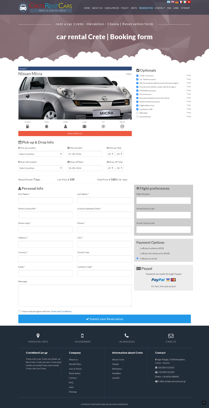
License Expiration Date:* (89, 208)
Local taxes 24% (146, 109)
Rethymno (117, 368)
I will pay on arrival (148, 258)
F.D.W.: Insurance (146, 75)
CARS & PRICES (112, 8)
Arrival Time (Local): (145, 223)
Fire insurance (145, 94)
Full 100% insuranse (148, 90)
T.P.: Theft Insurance (148, 79)
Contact (73, 378)
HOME (87, 8)
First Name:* (24, 194)
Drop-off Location (40, 166)
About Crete (118, 359)
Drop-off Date (84, 166)
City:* (80, 237)
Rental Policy (75, 364)
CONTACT (160, 8)
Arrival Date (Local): (145, 208)
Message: (23, 281)
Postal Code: (83, 252)
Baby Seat (143, 113)
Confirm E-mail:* (85, 267)
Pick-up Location (40, 152)
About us (73, 359)
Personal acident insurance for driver (155, 98)
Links (71, 387)
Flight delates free (147, 105)
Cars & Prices (75, 368)
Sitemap (73, 391)
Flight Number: (143, 194)
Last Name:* (83, 194)
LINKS (176, 8)
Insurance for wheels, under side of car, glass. (158, 87)
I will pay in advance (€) (152, 248)
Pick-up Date (84, 152)
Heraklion (116, 373)
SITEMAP (185, 8)
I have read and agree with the (46, 311)
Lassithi (115, 378)
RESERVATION (146, 8)
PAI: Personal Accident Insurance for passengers (159, 83)
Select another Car (74, 133)
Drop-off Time (119, 167)
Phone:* (81, 223)
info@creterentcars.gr (175, 381)
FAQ (169, 8)
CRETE (134, 8)
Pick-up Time (119, 153)
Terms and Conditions (61, 311)
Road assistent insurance (150, 102)
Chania (115, 364)
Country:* (23, 252)
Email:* (21, 267)
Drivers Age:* (24, 223)
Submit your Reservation (104, 319)
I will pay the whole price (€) (155, 253)
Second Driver (145, 117)
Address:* (23, 237)
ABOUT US (97, 8)
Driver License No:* (27, 208)
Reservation (75, 373)
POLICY (124, 8)
